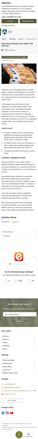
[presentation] (17, 290)
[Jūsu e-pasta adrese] (19, 314)
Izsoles (4, 349)
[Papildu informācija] (14, 394)
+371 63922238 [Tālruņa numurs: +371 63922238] (9, 384)
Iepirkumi (5, 339)
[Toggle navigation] (19, 434)
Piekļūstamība (7, 363)
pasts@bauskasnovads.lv (12, 387)
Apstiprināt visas (28, 21)
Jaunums (15, 222)
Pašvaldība (6, 346)
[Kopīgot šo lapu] (19, 236)
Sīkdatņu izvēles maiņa (10, 373)
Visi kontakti (12, 400)
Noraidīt (10, 21)
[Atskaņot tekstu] (9, 50)
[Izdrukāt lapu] (19, 232)
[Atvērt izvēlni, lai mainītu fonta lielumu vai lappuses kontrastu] (28, 435)
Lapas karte (6, 370)
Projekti (5, 342)
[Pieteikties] (20, 321)
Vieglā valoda (6, 367)
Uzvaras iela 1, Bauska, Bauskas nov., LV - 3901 (20, 391)
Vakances (5, 336)
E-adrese (7, 394)
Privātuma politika (8, 360)
